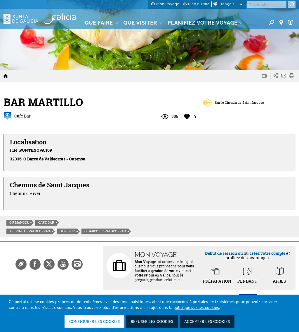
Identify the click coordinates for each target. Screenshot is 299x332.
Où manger (19, 222)
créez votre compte (267, 253)
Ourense (67, 231)
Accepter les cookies (207, 322)
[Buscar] (266, 4)
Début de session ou (224, 253)
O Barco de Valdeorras (105, 231)
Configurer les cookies (94, 322)
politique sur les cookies (196, 308)
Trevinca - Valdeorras (29, 231)
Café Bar (46, 222)
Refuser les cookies (152, 322)
